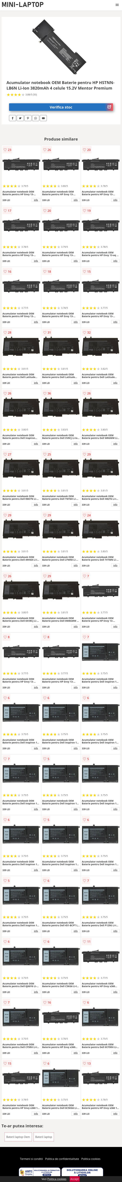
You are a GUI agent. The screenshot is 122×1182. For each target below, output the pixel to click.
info (36, 199)
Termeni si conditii (31, 1159)
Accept (74, 1179)
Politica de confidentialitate (62, 1159)
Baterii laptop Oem (18, 1137)
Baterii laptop (43, 1137)
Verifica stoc (81, 107)
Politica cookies (90, 1159)
